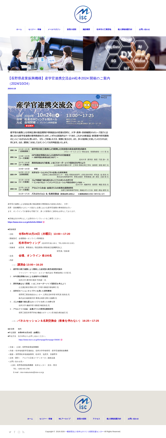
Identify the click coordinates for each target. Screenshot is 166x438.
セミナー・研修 (34, 29)
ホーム (19, 29)
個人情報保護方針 (125, 29)
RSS (23, 431)
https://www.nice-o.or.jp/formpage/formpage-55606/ (39, 340)
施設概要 (86, 29)
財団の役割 (71, 29)
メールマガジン (54, 29)
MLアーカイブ (64, 419)
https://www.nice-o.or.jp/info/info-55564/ (25, 222)
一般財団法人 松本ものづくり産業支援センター (84, 432)
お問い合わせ (144, 29)
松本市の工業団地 (104, 29)
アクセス (96, 419)
